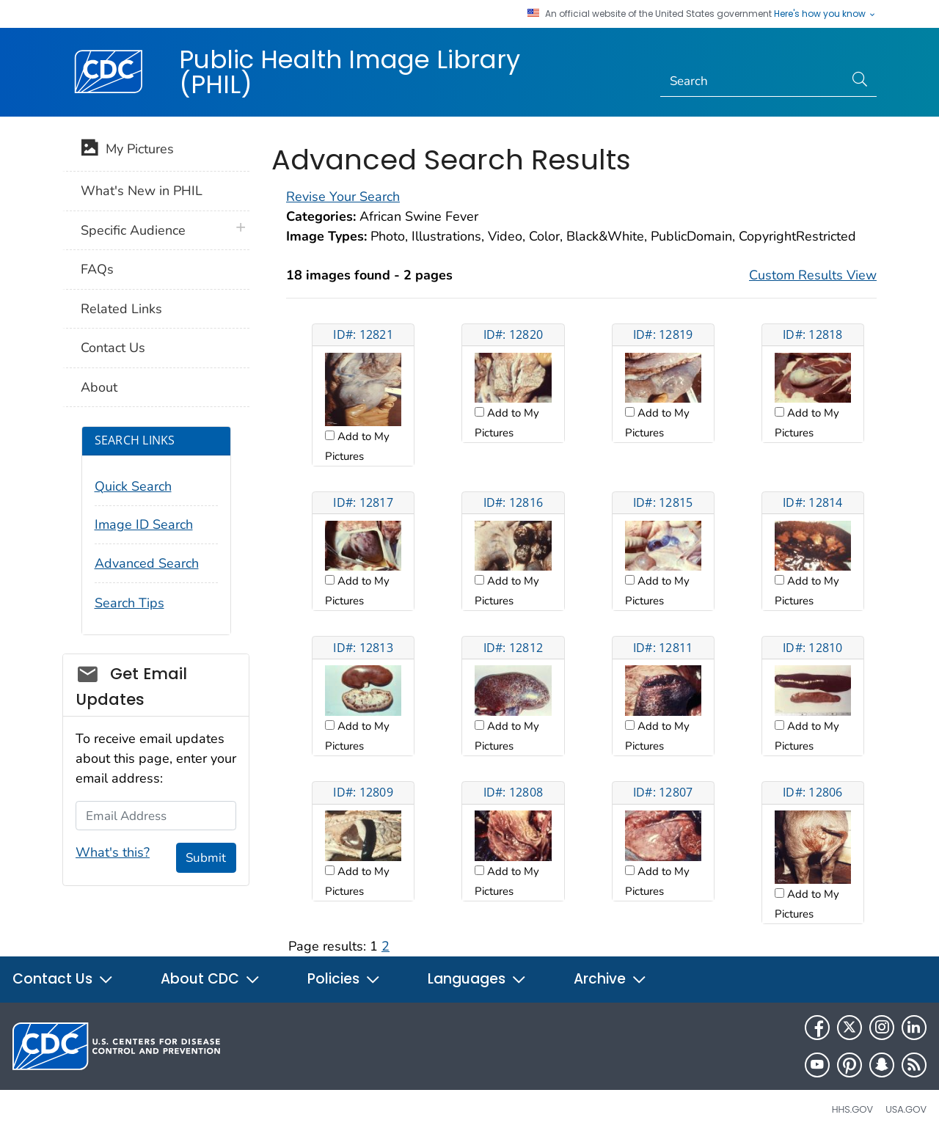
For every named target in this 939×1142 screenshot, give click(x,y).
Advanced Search (147, 563)
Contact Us (113, 347)
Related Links (121, 309)
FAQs (97, 269)
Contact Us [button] (63, 979)
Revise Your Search (343, 196)
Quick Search (133, 486)
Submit (206, 857)
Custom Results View (813, 275)
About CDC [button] (210, 979)
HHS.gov (852, 1109)
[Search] (752, 81)
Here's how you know (825, 14)
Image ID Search (144, 524)
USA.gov (906, 1109)
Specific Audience (133, 230)
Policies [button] (344, 979)
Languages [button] (477, 979)
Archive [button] (610, 979)
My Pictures (127, 150)
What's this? (113, 852)
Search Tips (129, 603)
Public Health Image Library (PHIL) (349, 72)
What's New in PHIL (141, 191)
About (99, 387)
